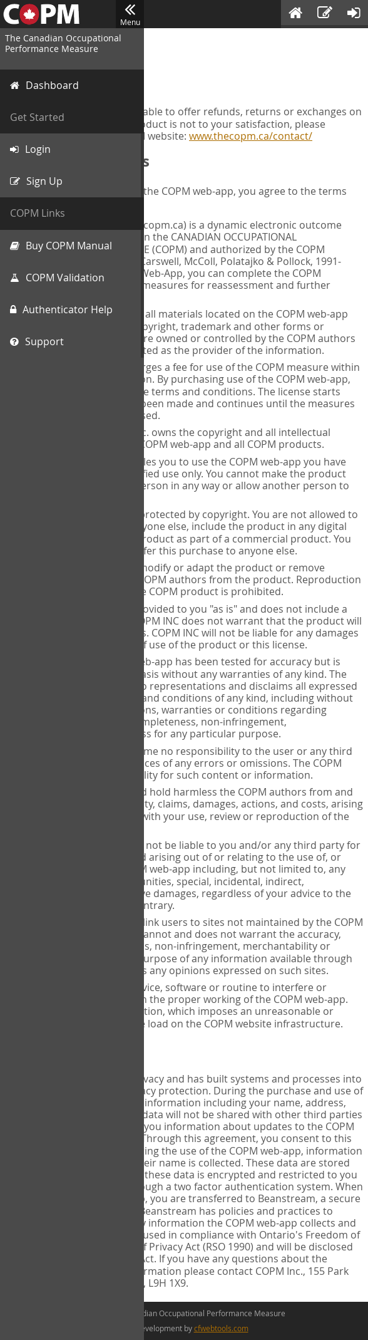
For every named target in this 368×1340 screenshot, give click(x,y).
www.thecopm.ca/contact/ (250, 136)
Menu (130, 14)
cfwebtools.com (221, 1328)
